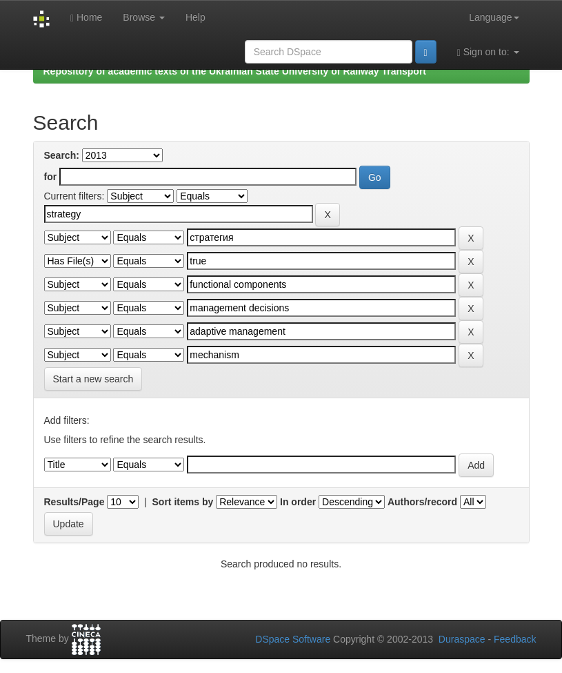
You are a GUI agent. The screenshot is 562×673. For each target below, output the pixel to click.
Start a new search (93, 378)
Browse (144, 17)
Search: (61, 155)
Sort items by (183, 501)
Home (86, 17)
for (50, 176)
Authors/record (422, 501)
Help (195, 17)
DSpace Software (292, 639)
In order (298, 501)
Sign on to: (488, 52)
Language (494, 17)
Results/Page (74, 501)
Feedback (515, 639)
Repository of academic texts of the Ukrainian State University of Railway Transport (235, 71)
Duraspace (462, 639)
